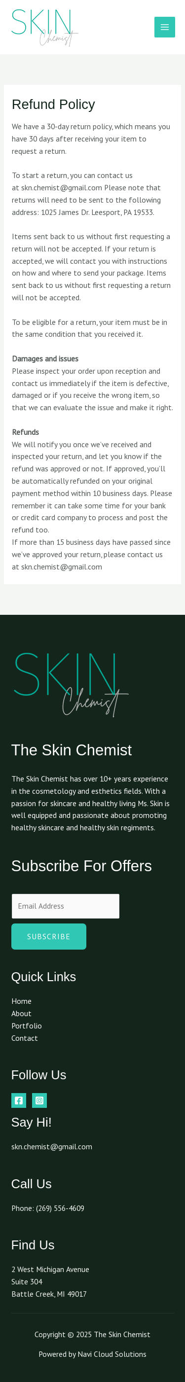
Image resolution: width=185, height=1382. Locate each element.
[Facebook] (18, 1100)
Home (21, 1001)
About (21, 1013)
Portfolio (26, 1025)
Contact (24, 1038)
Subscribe (49, 936)
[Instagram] (39, 1100)
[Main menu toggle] (164, 27)
